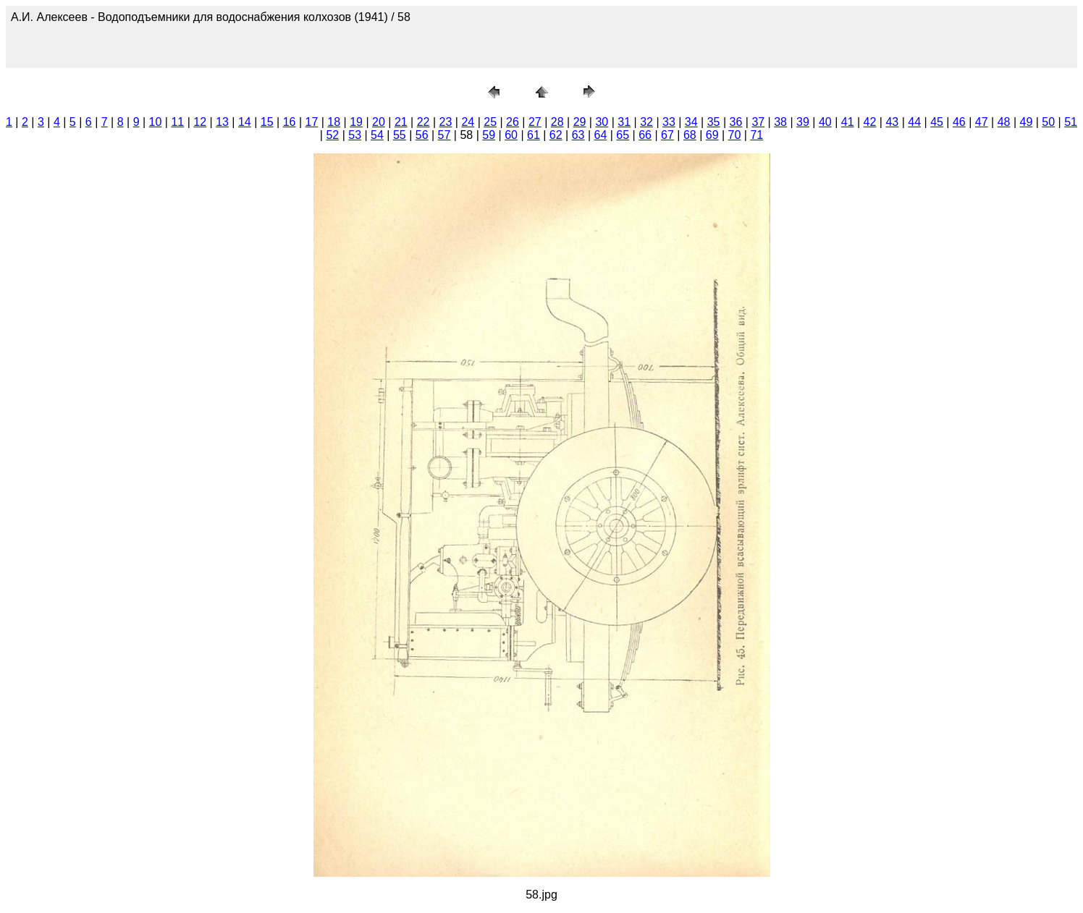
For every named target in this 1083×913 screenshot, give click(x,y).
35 (713, 122)
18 (333, 122)
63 (578, 135)
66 (645, 135)
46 (959, 122)
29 (579, 122)
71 (756, 135)
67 (667, 135)
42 (870, 122)
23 (445, 122)
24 (467, 122)
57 (444, 135)
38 (780, 122)
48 (1004, 122)
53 (354, 135)
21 (401, 122)
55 (399, 135)
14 (244, 122)
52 (332, 135)
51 (1070, 122)
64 (600, 135)
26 (512, 122)
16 (289, 122)
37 (757, 122)
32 (646, 122)
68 (689, 135)
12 (199, 122)
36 (736, 122)
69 (712, 135)
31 (624, 122)
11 (177, 122)
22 (423, 122)
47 (981, 122)
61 (533, 135)
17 (312, 122)
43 (891, 122)
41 (847, 122)
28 (557, 122)
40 (825, 122)
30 (601, 122)
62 (555, 135)
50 (1048, 122)
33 (668, 122)
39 (802, 122)
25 (490, 122)
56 (422, 135)
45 (936, 122)
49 (1026, 122)
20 (378, 122)
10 (155, 122)
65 (622, 135)
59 (488, 135)
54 (377, 135)
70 (734, 135)
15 (267, 122)
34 (691, 122)
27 (535, 122)
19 (356, 122)
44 (914, 122)
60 (511, 135)
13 (222, 122)
